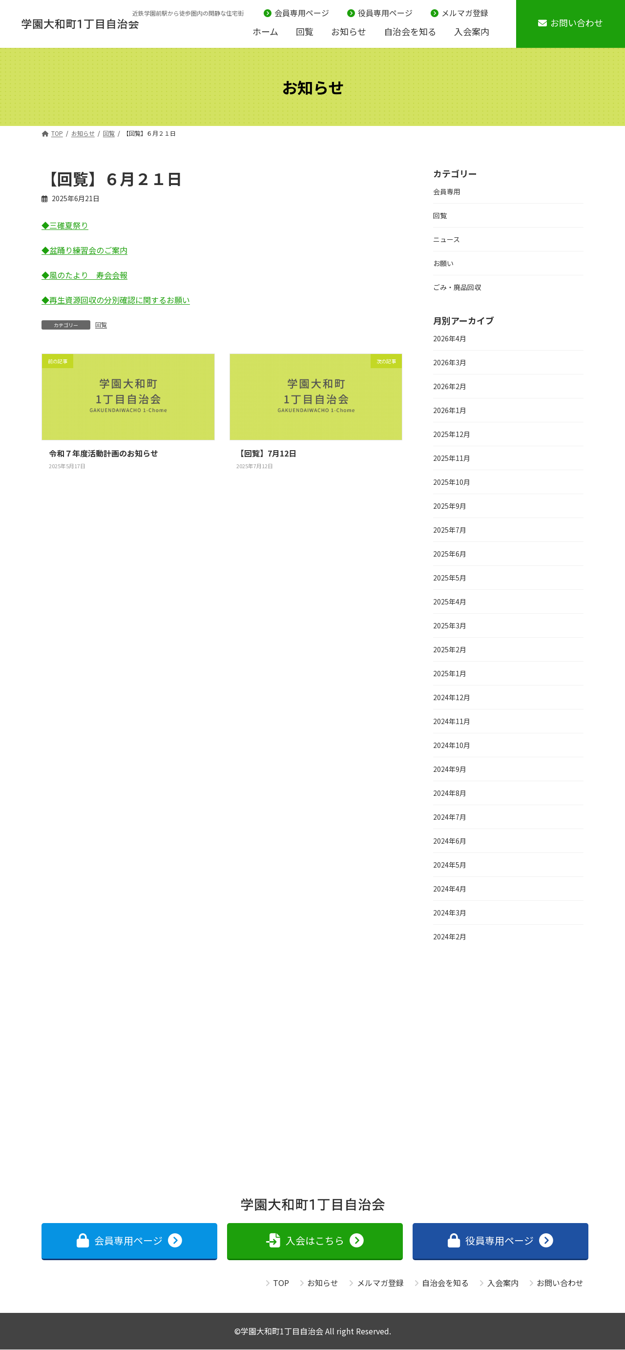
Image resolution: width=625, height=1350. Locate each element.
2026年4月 (449, 338)
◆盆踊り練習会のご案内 (84, 250)
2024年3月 (449, 912)
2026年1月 (449, 410)
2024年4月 (449, 888)
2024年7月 (449, 817)
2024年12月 (451, 697)
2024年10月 (451, 745)
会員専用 (446, 191)
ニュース (446, 239)
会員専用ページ (296, 13)
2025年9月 (449, 506)
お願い (443, 263)
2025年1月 (449, 673)
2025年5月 (449, 577)
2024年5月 (449, 865)
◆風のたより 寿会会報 (84, 275)
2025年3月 (449, 625)
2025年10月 (451, 482)
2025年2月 (449, 649)
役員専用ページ (380, 13)
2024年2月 (449, 936)
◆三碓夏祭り (65, 225)
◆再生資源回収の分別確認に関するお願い (116, 300)
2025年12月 (451, 434)
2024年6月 (449, 841)
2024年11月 (451, 721)
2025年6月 (449, 554)
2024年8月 (449, 793)
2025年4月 (449, 601)
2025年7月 (449, 530)
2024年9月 (449, 769)
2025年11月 (451, 458)
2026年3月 (449, 362)
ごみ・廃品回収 (457, 287)
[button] (129, 1241)
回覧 (101, 324)
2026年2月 (449, 386)
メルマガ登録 (459, 13)
